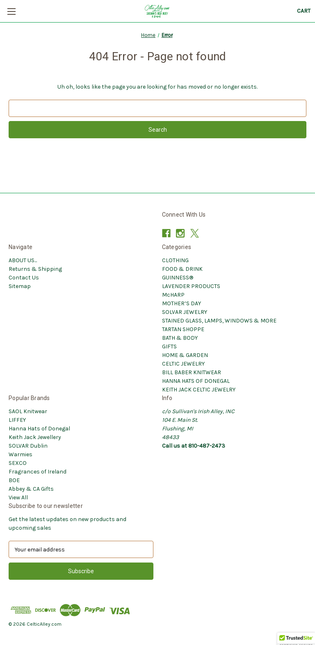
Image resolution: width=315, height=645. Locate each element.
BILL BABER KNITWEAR (191, 372)
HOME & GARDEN (185, 355)
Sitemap (20, 286)
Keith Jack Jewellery (35, 437)
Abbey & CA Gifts (31, 488)
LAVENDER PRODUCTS (191, 286)
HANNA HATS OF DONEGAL (196, 380)
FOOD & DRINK (182, 268)
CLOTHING (175, 260)
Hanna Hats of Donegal (39, 428)
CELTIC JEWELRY (183, 363)
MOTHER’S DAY (181, 303)
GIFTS (169, 346)
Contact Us (24, 277)
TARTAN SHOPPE (183, 329)
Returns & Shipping (35, 268)
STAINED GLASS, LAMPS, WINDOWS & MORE (219, 320)
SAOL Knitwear (28, 411)
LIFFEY (17, 419)
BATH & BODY (180, 337)
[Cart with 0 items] (303, 11)
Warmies (20, 454)
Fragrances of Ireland (37, 471)
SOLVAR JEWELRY (184, 312)
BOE (14, 480)
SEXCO (18, 463)
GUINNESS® (177, 277)
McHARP (173, 294)
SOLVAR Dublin (28, 445)
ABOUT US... (23, 260)
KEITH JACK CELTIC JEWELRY (198, 389)
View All (18, 497)
